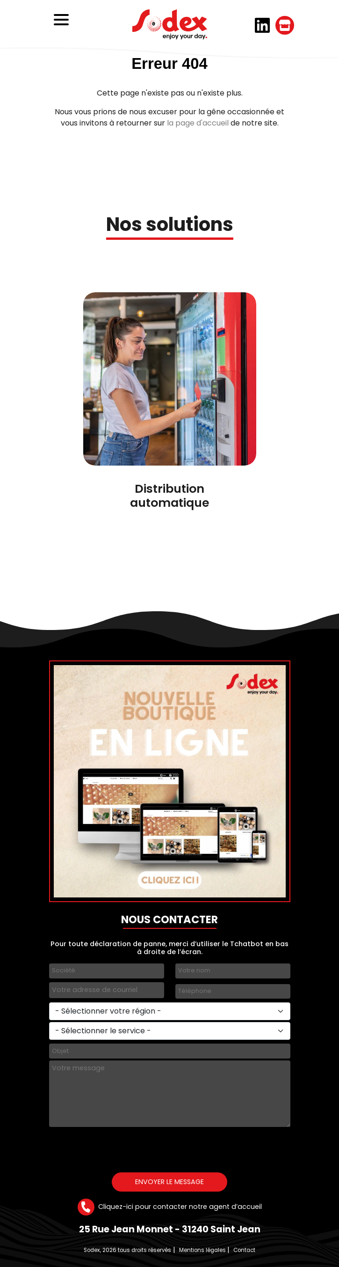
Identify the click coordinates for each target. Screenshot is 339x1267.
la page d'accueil (198, 123)
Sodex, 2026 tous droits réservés (127, 1250)
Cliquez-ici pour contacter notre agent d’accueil (170, 1207)
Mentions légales (202, 1250)
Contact (244, 1250)
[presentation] (120, 1147)
